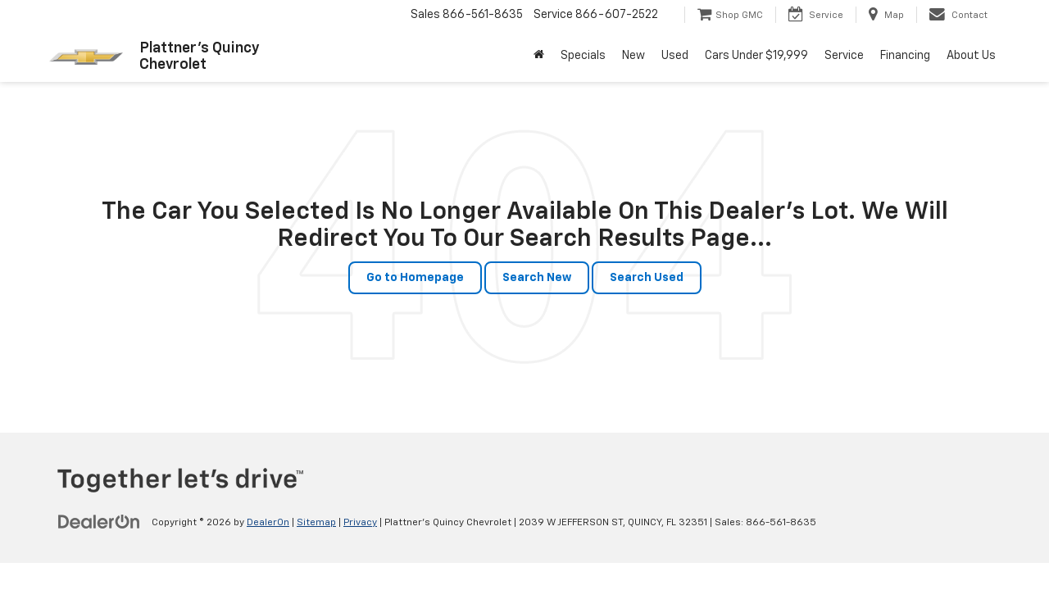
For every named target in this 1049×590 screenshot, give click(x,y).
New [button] (633, 55)
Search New (536, 278)
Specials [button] (583, 55)
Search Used (646, 278)
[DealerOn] (99, 522)
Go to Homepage (415, 278)
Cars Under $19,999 (756, 55)
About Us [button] (971, 55)
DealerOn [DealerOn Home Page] (268, 523)
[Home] (538, 56)
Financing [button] (905, 55)
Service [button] (844, 55)
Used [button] (674, 55)
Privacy (360, 523)
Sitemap (316, 523)
